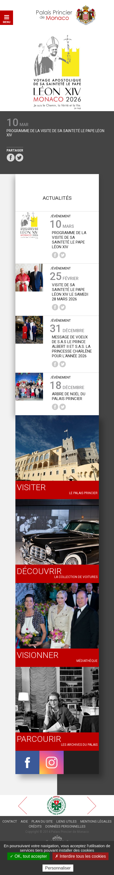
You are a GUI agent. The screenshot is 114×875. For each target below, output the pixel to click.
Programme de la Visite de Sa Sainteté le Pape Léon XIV (55, 133)
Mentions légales (96, 821)
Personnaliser (58, 868)
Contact (9, 821)
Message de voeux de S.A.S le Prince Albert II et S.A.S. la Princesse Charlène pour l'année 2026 (72, 346)
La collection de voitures (57, 572)
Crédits (35, 826)
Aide (24, 821)
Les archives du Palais (57, 740)
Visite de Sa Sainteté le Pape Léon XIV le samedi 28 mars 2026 (70, 292)
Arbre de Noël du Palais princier (68, 396)
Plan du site (42, 821)
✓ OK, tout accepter (28, 856)
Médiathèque (57, 656)
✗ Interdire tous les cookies (80, 856)
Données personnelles (65, 826)
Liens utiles (66, 821)
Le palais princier (57, 488)
